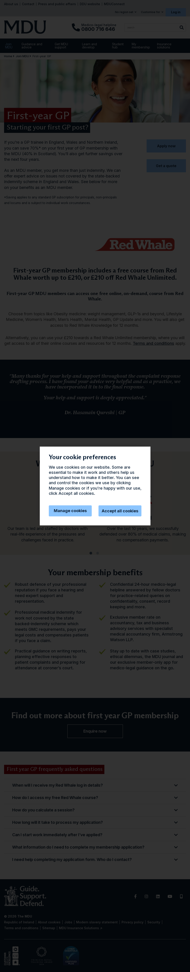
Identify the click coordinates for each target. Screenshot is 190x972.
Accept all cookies (120, 511)
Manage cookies (70, 510)
